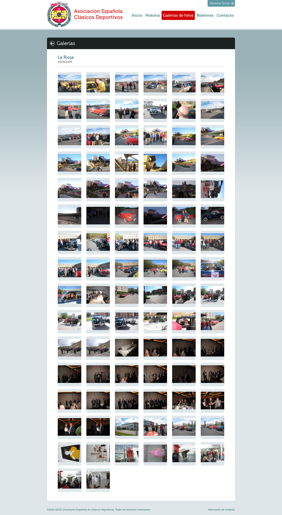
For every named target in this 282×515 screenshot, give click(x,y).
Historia (152, 15)
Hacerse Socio (220, 3)
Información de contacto (221, 509)
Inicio (137, 15)
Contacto (225, 15)
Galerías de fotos (178, 15)
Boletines (205, 15)
